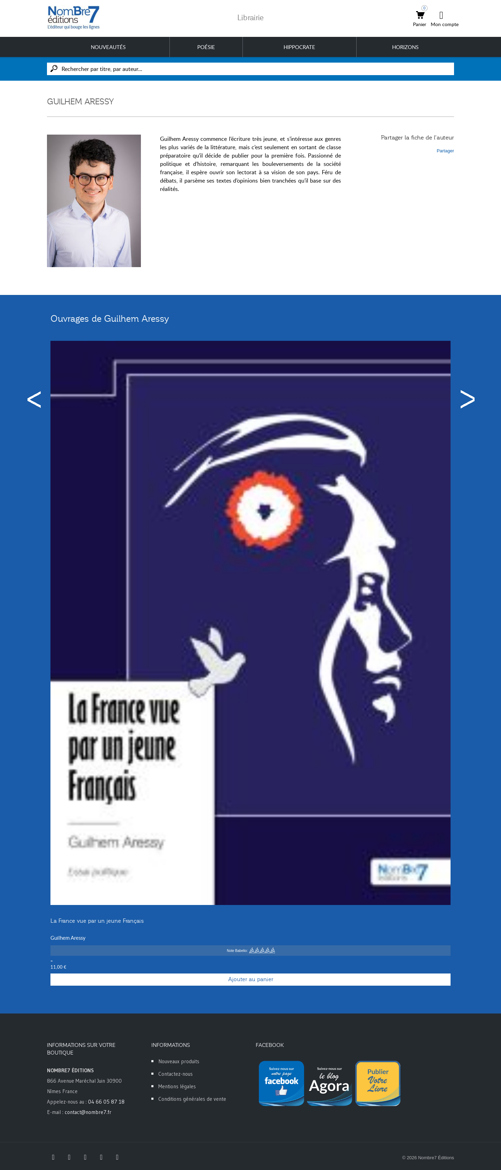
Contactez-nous (175, 1074)
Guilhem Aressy (68, 937)
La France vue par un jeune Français (97, 921)
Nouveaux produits (178, 1061)
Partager (445, 150)
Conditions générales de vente (192, 1099)
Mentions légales (177, 1086)
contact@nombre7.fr (88, 1112)
